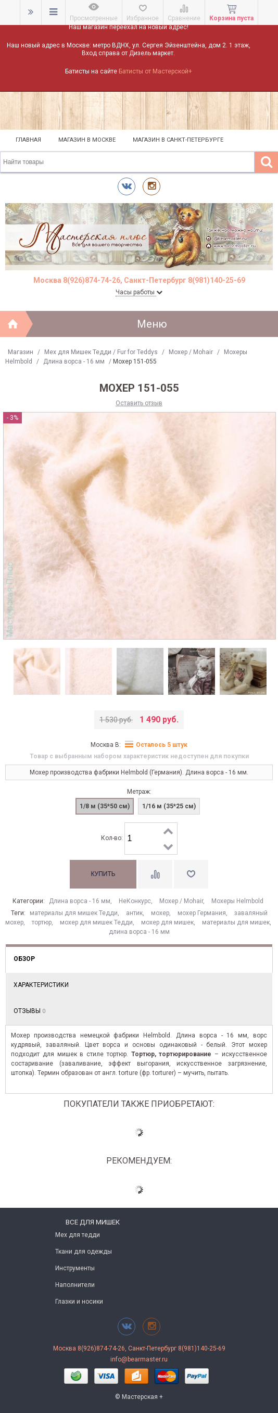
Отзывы (29, 1011)
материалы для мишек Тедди (74, 913)
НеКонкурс (135, 901)
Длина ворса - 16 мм (74, 361)
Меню (152, 324)
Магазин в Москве (87, 139)
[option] (36, 671)
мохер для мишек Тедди (96, 922)
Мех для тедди (77, 1235)
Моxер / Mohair (191, 352)
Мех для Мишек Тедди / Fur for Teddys (101, 352)
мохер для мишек (167, 922)
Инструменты (75, 1268)
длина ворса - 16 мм (139, 931)
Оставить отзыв (139, 403)
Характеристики (41, 985)
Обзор (24, 958)
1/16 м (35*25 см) (169, 806)
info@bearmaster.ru (139, 1359)
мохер (160, 913)
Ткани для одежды (83, 1251)
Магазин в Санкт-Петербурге (178, 139)
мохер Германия (202, 913)
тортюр (42, 922)
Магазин (20, 352)
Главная (28, 139)
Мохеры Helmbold (237, 901)
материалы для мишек (236, 922)
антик (134, 913)
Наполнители (75, 1285)
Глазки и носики (79, 1301)
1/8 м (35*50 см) (105, 806)
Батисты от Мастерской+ (155, 71)
